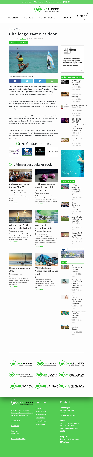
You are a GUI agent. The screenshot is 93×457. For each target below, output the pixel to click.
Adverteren (50, 2)
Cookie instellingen (18, 439)
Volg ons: (64, 436)
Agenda (13, 18)
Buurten (41, 402)
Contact (65, 402)
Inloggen (14, 431)
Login (59, 2)
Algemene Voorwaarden (20, 410)
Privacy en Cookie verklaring (22, 413)
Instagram (75, 439)
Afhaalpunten (39, 2)
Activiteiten (48, 18)
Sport (67, 18)
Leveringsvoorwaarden (19, 415)
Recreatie (22, 42)
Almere (38, 408)
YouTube (65, 442)
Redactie (23, 39)
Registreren (15, 433)
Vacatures (15, 426)
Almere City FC (82, 18)
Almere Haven (41, 414)
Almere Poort (41, 421)
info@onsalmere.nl (67, 410)
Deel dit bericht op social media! (21, 77)
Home (11, 29)
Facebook (65, 439)
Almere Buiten (41, 411)
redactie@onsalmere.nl (68, 415)
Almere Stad (40, 424)
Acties (29, 18)
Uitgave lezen (27, 2)
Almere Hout (40, 418)
